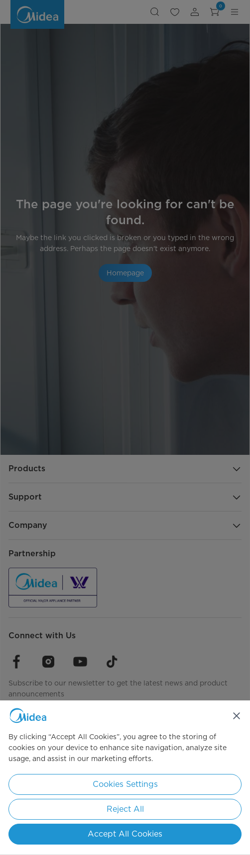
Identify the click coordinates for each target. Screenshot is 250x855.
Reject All (125, 809)
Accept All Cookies (125, 834)
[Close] (237, 716)
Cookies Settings (125, 784)
